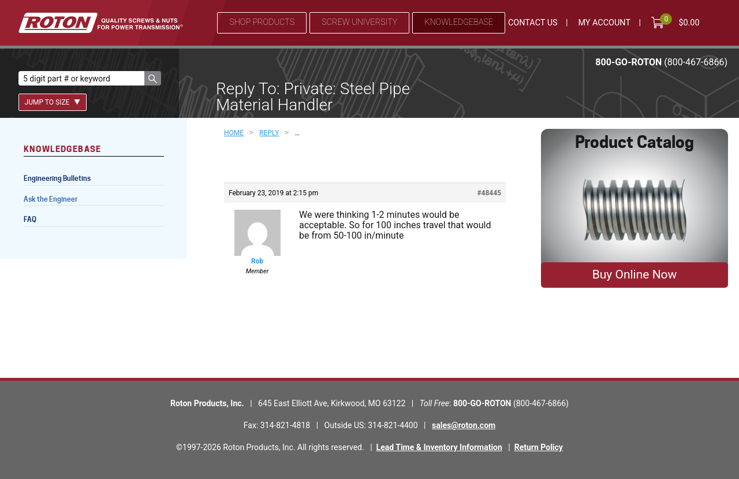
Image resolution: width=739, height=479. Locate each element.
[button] (152, 78)
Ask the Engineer (50, 199)
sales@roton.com (463, 425)
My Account (604, 23)
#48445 (489, 193)
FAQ (30, 219)
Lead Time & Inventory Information (439, 447)
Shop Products (261, 22)
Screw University (359, 22)
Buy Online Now (634, 274)
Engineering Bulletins (57, 178)
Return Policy (538, 447)
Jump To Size (53, 102)
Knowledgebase (458, 22)
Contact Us (533, 23)
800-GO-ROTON (661, 62)
